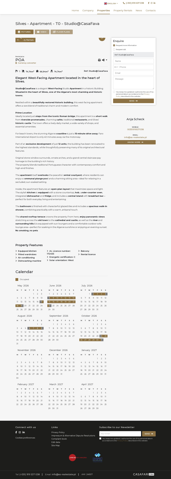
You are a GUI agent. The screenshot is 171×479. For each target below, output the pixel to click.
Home (75, 10)
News (139, 10)
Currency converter (25, 63)
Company (88, 10)
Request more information (126, 45)
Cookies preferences (25, 438)
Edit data (55, 442)
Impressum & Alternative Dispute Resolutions (73, 436)
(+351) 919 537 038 (133, 3)
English (111, 3)
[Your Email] (120, 433)
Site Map (55, 445)
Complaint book (59, 439)
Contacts (151, 10)
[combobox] (133, 67)
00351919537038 (135, 129)
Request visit (121, 49)
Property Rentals (123, 10)
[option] (24, 46)
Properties (103, 10)
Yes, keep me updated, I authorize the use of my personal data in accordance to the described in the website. (135, 94)
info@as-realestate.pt (135, 137)
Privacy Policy (58, 432)
